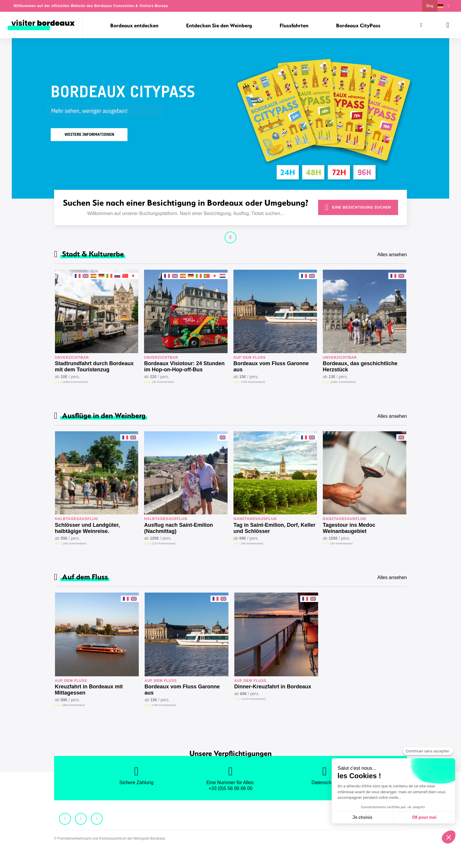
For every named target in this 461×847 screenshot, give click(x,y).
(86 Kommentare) (252, 543)
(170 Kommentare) (164, 543)
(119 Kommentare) (254, 698)
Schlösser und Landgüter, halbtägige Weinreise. (87, 528)
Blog (429, 6)
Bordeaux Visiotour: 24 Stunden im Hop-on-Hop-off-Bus (184, 366)
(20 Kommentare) (163, 381)
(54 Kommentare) (342, 543)
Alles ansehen (392, 254)
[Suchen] (421, 25)
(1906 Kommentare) (75, 381)
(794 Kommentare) (253, 381)
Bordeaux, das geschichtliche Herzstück (360, 366)
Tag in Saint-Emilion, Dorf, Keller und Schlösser (274, 528)
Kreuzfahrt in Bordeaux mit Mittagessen (89, 690)
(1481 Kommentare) (343, 381)
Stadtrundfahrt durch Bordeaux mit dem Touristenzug (94, 366)
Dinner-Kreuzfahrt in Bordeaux (272, 687)
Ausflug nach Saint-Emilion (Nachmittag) (178, 528)
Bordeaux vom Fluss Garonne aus (271, 366)
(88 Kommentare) (74, 705)
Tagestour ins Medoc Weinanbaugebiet (349, 528)
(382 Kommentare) (74, 543)
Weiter (230, 237)
